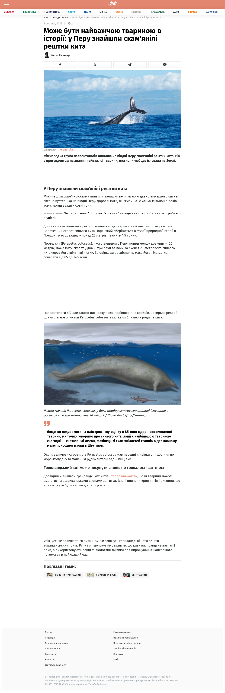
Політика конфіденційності (128, 643)
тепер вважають (124, 476)
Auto (176, 12)
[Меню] (6, 4)
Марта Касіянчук (60, 55)
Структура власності (55, 665)
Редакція (50, 637)
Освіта (119, 12)
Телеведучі (50, 654)
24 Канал (9, 12)
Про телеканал (53, 648)
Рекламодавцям (122, 632)
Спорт (71, 12)
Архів (116, 659)
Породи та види (60, 17)
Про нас (49, 632)
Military (136, 12)
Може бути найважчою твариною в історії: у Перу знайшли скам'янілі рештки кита (116, 17)
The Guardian (65, 149)
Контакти (118, 654)
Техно (87, 12)
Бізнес (103, 12)
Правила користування (125, 637)
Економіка (29, 12)
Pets (46, 17)
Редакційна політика (56, 643)
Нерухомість (157, 12)
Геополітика (52, 12)
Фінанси (193, 12)
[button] (60, 64)
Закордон (212, 12)
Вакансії (49, 659)
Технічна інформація (124, 648)
